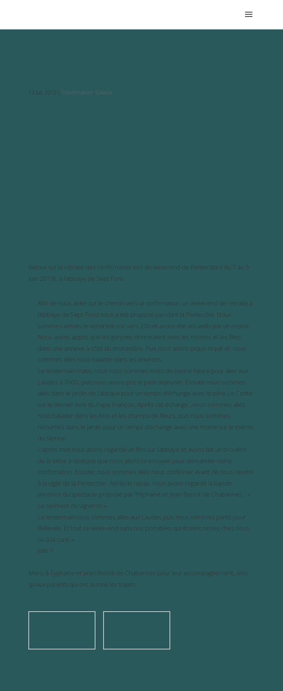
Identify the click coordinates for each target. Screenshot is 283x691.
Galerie (103, 92)
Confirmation (77, 92)
